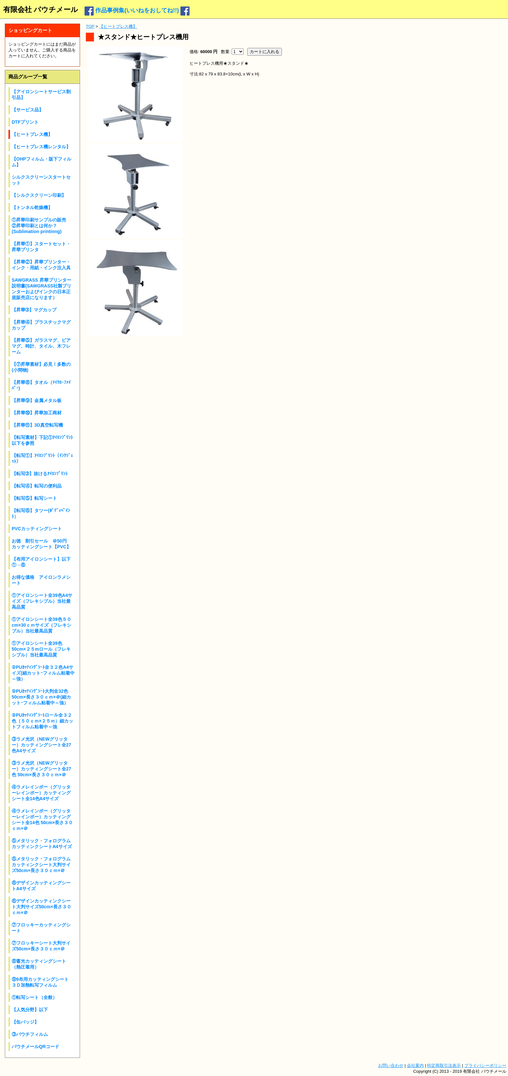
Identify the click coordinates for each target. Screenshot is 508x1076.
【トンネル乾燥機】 (32, 207)
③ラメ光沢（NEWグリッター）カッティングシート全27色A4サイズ (41, 744)
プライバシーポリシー (485, 1065)
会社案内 (415, 1065)
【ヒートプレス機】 (32, 134)
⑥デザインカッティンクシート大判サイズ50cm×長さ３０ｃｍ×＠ (41, 906)
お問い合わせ (390, 1065)
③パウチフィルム (30, 1034)
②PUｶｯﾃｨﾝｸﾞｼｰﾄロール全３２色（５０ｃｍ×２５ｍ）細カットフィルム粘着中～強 (42, 720)
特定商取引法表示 (444, 1065)
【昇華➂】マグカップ (34, 309)
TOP (90, 26)
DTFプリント (25, 122)
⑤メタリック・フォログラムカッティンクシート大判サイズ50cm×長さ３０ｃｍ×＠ (41, 864)
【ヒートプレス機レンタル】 (41, 146)
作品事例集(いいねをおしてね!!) (137, 10)
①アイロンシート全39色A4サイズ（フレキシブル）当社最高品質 (42, 601)
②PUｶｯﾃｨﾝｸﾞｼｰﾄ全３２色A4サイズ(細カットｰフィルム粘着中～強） (43, 673)
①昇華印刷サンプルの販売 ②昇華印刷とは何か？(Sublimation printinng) (41, 225)
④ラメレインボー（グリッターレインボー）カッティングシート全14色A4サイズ (41, 792)
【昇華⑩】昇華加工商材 (37, 412)
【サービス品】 (27, 109)
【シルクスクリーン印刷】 (39, 195)
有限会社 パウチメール (40, 10)
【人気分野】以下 (30, 1009)
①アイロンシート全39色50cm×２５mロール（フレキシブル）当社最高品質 (41, 649)
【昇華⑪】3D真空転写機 (37, 425)
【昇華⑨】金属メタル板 (37, 400)
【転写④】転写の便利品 (37, 485)
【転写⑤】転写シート (34, 498)
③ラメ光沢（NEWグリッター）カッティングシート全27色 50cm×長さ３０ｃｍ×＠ (41, 768)
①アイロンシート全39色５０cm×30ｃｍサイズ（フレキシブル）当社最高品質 (41, 625)
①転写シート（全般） (34, 997)
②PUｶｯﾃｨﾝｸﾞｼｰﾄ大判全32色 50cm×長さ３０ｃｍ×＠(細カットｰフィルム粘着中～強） (41, 697)
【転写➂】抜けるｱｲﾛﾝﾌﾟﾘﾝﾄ (40, 473)
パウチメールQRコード (35, 1046)
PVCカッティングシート (37, 528)
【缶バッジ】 (25, 1022)
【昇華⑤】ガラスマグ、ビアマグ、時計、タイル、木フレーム (41, 346)
